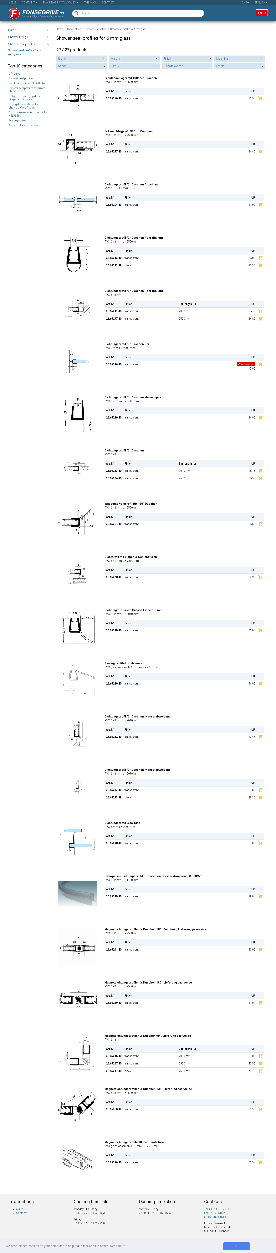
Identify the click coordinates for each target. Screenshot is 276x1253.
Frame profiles (17, 120)
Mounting (222, 58)
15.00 (246, 366)
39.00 (251, 1056)
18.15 (251, 470)
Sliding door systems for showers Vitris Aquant (24, 106)
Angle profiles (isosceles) (24, 125)
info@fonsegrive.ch (216, 1216)
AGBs (19, 1209)
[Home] (33, 12)
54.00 (251, 683)
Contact (108, 2)
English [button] (261, 2)
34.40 (251, 151)
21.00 (251, 204)
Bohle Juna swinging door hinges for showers (24, 98)
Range (62, 65)
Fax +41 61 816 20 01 (217, 1212)
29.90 (251, 577)
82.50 (251, 1162)
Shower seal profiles (21, 78)
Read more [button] (117, 1246)
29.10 (251, 797)
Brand (62, 58)
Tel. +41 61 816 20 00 (217, 1209)
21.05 (251, 630)
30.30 (251, 265)
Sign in (262, 12)
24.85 (251, 318)
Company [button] (29, 2)
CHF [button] (245, 2)
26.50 (251, 98)
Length (220, 65)
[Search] (75, 13)
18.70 (251, 311)
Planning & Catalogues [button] (60, 2)
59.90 (251, 949)
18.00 (251, 257)
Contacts (21, 1212)
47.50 (251, 1063)
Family (115, 65)
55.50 (251, 1109)
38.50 (251, 478)
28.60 (251, 523)
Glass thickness (173, 65)
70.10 (251, 1071)
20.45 (251, 736)
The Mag (90, 2)
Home (12, 2)
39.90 (251, 896)
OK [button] (236, 1246)
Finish (167, 58)
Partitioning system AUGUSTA (27, 83)
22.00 (251, 843)
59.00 (251, 1002)
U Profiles (14, 73)
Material (115, 58)
